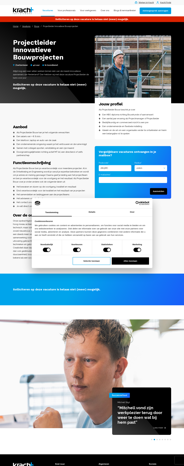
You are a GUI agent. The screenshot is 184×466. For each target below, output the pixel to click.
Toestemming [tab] (51, 212)
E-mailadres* (105, 174)
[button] (151, 439)
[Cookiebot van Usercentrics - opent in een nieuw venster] (137, 203)
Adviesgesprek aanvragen (155, 11)
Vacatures (47, 10)
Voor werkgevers (88, 10)
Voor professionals (66, 10)
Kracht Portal (164, 2)
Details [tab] (92, 212)
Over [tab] (132, 212)
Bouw (36, 26)
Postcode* (104, 163)
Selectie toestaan (91, 261)
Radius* (138, 163)
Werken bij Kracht (144, 2)
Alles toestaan (130, 261)
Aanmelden (158, 191)
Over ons (105, 10)
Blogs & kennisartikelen (125, 10)
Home (15, 26)
